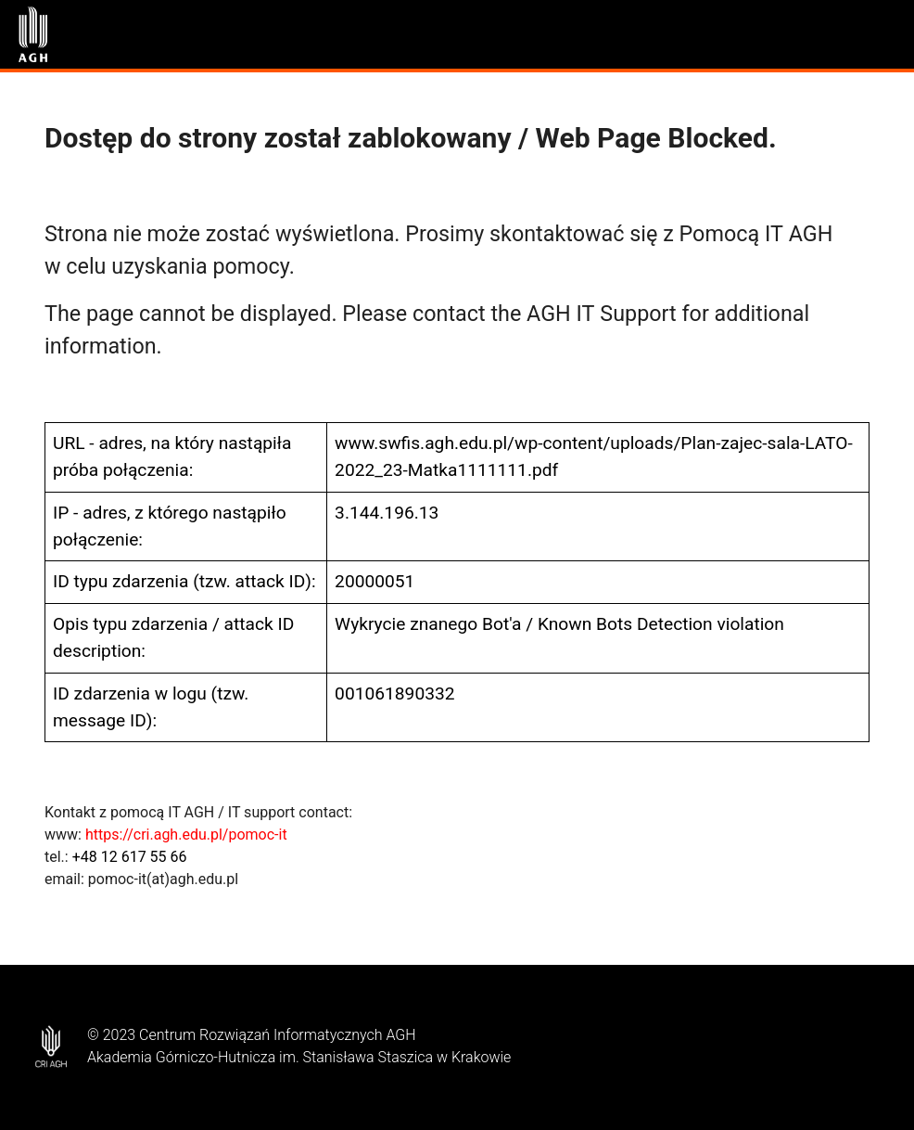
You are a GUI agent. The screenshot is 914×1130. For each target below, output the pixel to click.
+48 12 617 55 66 (129, 857)
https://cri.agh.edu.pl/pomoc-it (186, 834)
